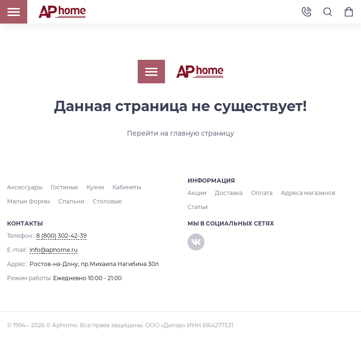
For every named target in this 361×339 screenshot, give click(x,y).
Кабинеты (126, 187)
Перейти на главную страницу (180, 133)
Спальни (71, 201)
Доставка (229, 192)
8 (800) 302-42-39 (306, 12)
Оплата (262, 192)
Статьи (198, 206)
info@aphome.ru (54, 249)
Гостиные (64, 187)
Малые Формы (28, 201)
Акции (197, 192)
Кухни (95, 187)
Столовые (107, 201)
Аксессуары (24, 187)
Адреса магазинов (308, 192)
